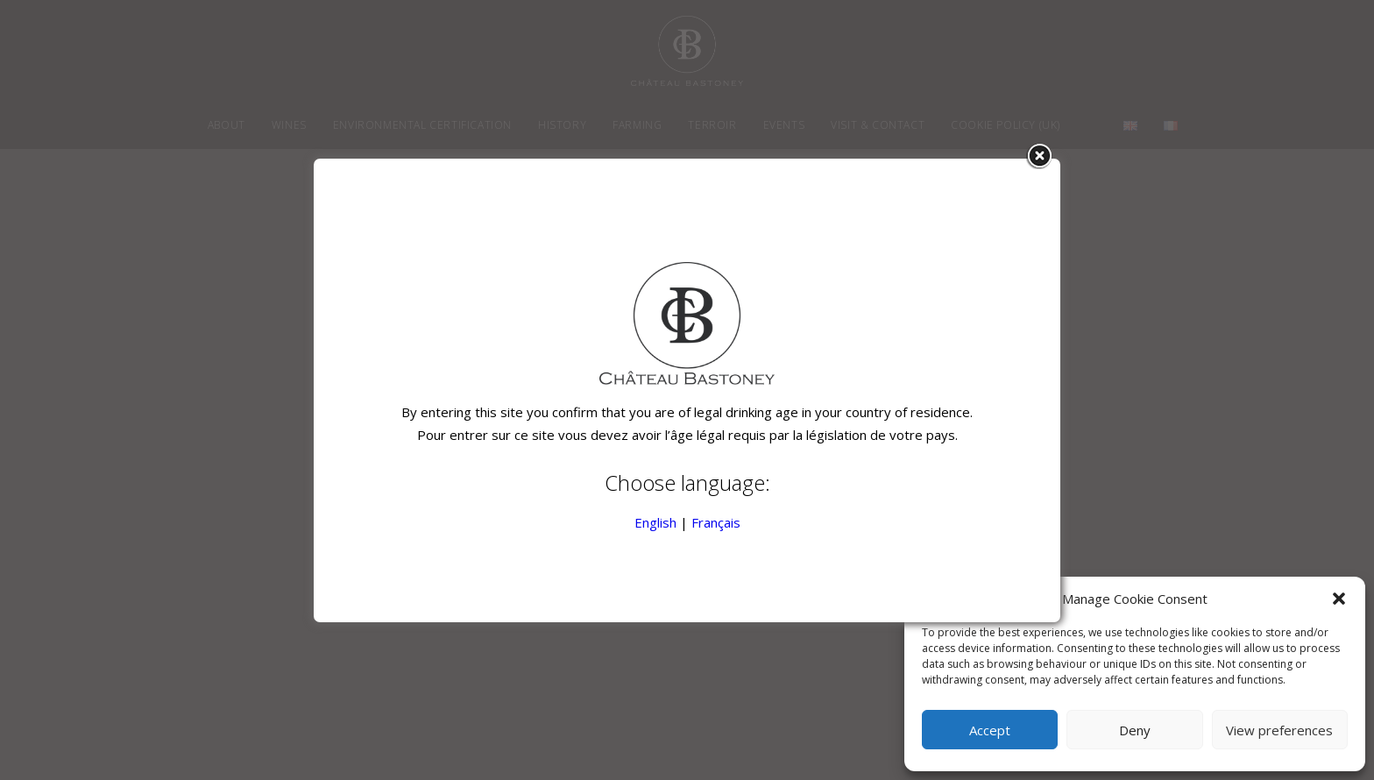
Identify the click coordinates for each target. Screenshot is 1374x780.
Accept (989, 730)
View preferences (1279, 730)
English (655, 522)
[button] (1339, 598)
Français (715, 522)
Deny (1135, 730)
